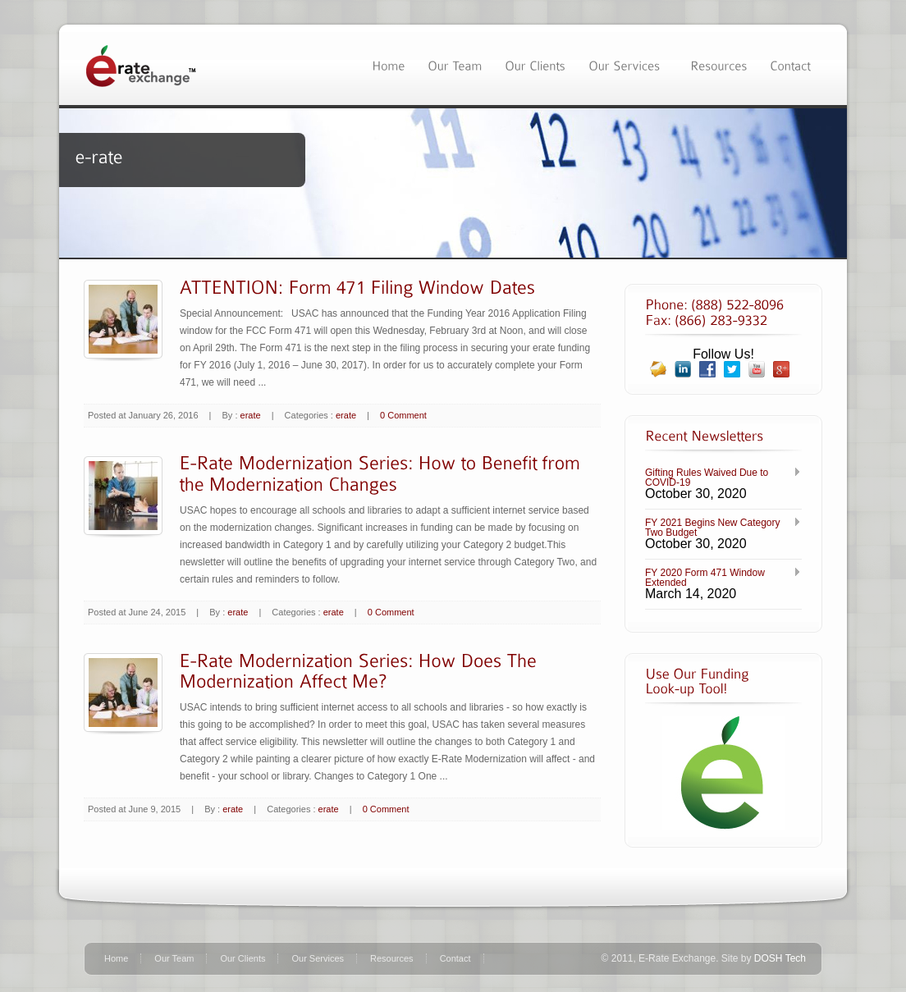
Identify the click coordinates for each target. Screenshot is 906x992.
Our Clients (242, 958)
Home (116, 958)
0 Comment (403, 415)
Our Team (174, 958)
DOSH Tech (780, 958)
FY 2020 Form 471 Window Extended (705, 577)
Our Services (317, 958)
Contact (455, 958)
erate (250, 415)
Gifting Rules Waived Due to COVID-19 (706, 477)
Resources (392, 958)
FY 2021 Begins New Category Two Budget (712, 527)
